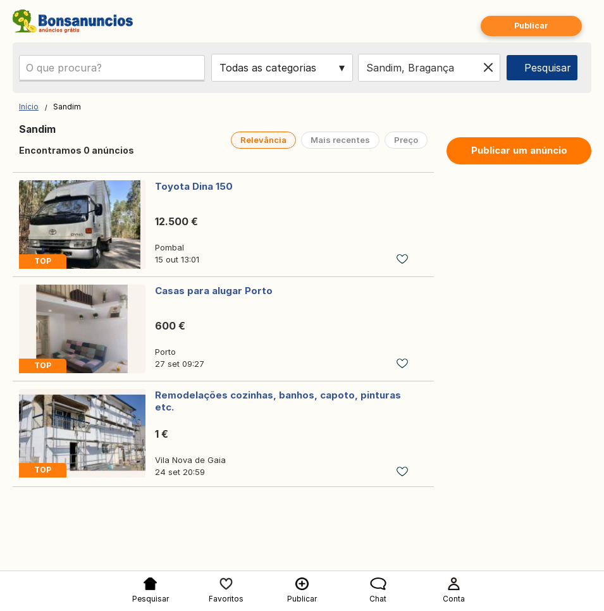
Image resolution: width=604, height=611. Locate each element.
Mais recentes (340, 140)
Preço (406, 140)
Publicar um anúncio (519, 150)
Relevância (263, 140)
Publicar (531, 25)
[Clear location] (488, 67)
